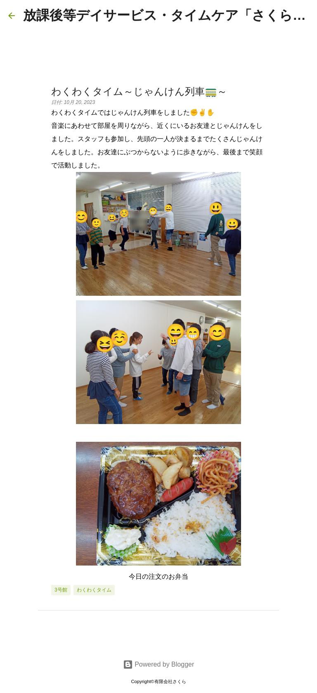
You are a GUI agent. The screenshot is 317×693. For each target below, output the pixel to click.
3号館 (60, 590)
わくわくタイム (94, 590)
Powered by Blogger (158, 664)
